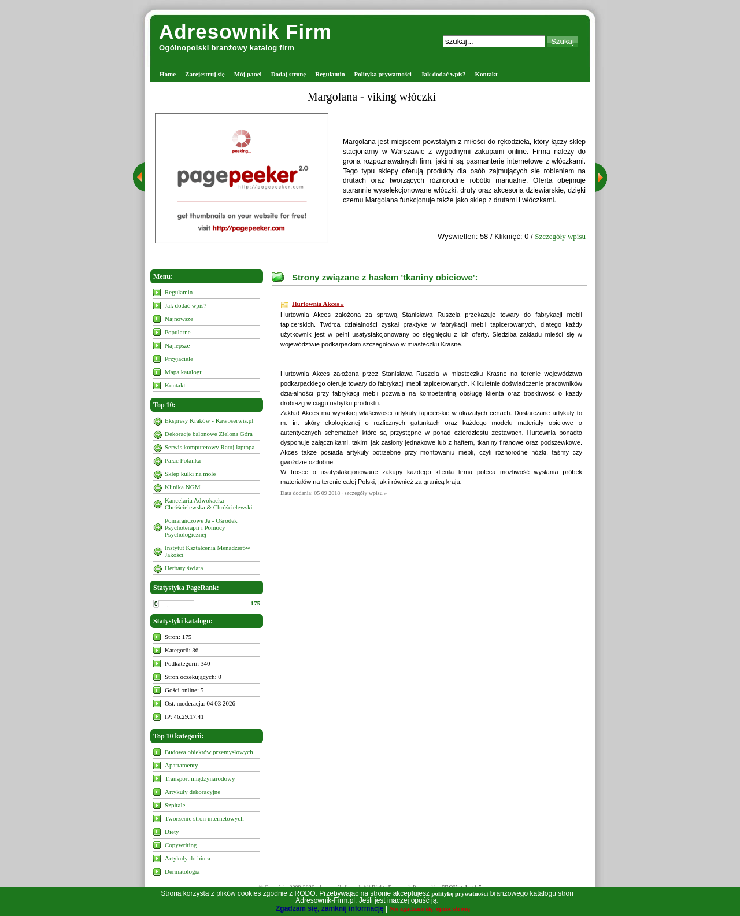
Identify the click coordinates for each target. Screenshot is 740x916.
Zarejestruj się (205, 74)
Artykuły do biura (187, 858)
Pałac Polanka (183, 460)
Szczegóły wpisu (560, 236)
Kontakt (486, 74)
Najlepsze (177, 345)
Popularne (178, 331)
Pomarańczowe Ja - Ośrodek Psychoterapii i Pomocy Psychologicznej (201, 527)
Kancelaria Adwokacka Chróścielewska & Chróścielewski (209, 504)
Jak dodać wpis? (443, 74)
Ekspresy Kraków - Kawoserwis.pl (209, 420)
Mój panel (248, 74)
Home (168, 74)
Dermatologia (182, 871)
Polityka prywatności (383, 74)
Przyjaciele (179, 358)
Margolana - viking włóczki (372, 96)
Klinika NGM (182, 486)
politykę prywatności (459, 893)
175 (256, 603)
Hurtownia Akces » (318, 303)
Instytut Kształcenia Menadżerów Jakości (207, 551)
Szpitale (175, 805)
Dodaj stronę (288, 74)
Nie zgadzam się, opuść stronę (430, 908)
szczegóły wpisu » (366, 493)
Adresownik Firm (245, 31)
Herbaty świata (184, 567)
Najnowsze (179, 318)
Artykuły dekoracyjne (192, 791)
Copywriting (181, 844)
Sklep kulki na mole (190, 473)
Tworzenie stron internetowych (204, 818)
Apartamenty (181, 765)
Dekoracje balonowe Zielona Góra (209, 433)
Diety (172, 831)
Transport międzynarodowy (200, 778)
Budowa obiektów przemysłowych (209, 751)
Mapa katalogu (184, 371)
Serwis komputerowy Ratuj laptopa (210, 447)
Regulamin (330, 74)
